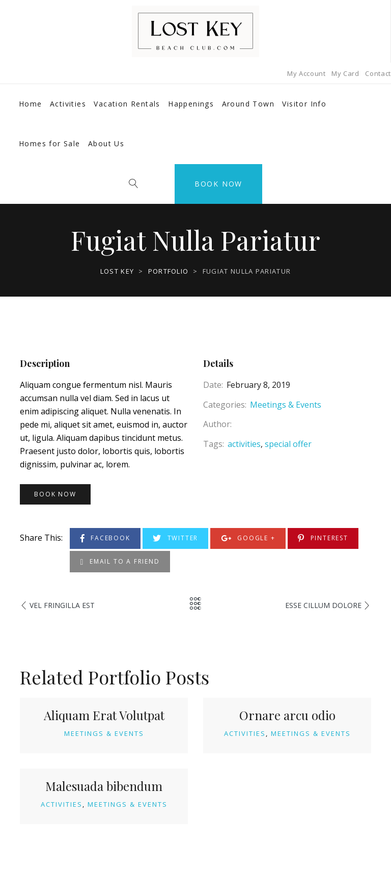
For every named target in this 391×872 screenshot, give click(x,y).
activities (244, 444)
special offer (288, 444)
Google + (248, 538)
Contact (378, 73)
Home (30, 104)
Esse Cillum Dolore (323, 605)
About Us (106, 143)
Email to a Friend (120, 562)
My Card (345, 73)
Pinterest (323, 538)
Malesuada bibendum (103, 786)
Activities (68, 104)
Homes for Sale (49, 143)
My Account (306, 73)
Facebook (105, 538)
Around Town (248, 104)
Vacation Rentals (127, 104)
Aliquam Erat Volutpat (104, 715)
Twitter (175, 538)
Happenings (191, 104)
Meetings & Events (285, 404)
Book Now (218, 184)
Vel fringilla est (62, 605)
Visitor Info (304, 104)
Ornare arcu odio (287, 715)
